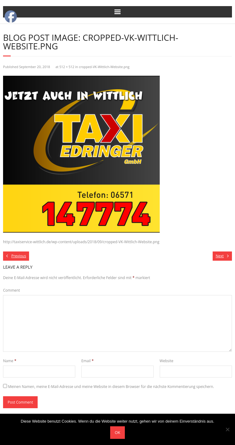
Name (9, 360)
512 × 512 (66, 66)
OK (117, 432)
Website (166, 360)
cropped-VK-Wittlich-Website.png (104, 66)
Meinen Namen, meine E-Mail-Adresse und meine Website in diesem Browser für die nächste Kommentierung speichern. (111, 386)
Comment (11, 290)
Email (87, 360)
